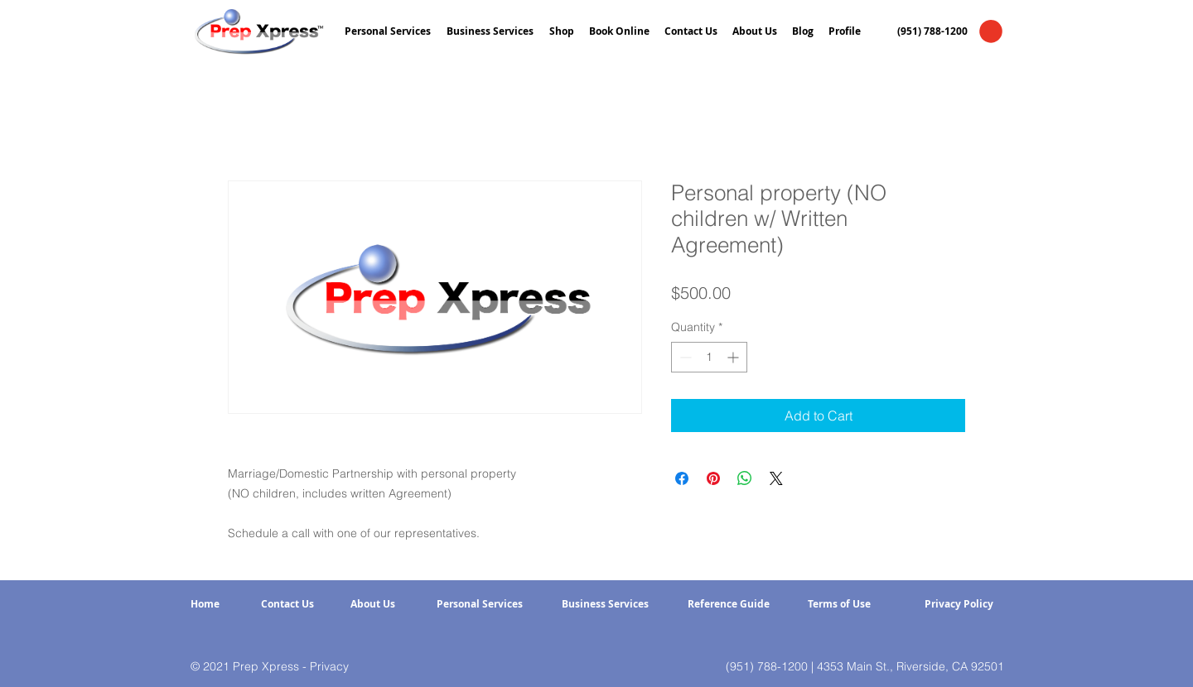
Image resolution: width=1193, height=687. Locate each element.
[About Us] (372, 605)
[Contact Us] (287, 605)
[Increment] (734, 357)
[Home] (205, 605)
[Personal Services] (479, 605)
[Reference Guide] (729, 605)
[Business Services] (605, 605)
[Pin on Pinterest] (713, 478)
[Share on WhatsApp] (745, 478)
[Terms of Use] (839, 605)
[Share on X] (776, 478)
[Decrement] (684, 357)
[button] (990, 31)
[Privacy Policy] (958, 605)
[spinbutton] (709, 357)
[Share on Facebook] (682, 478)
